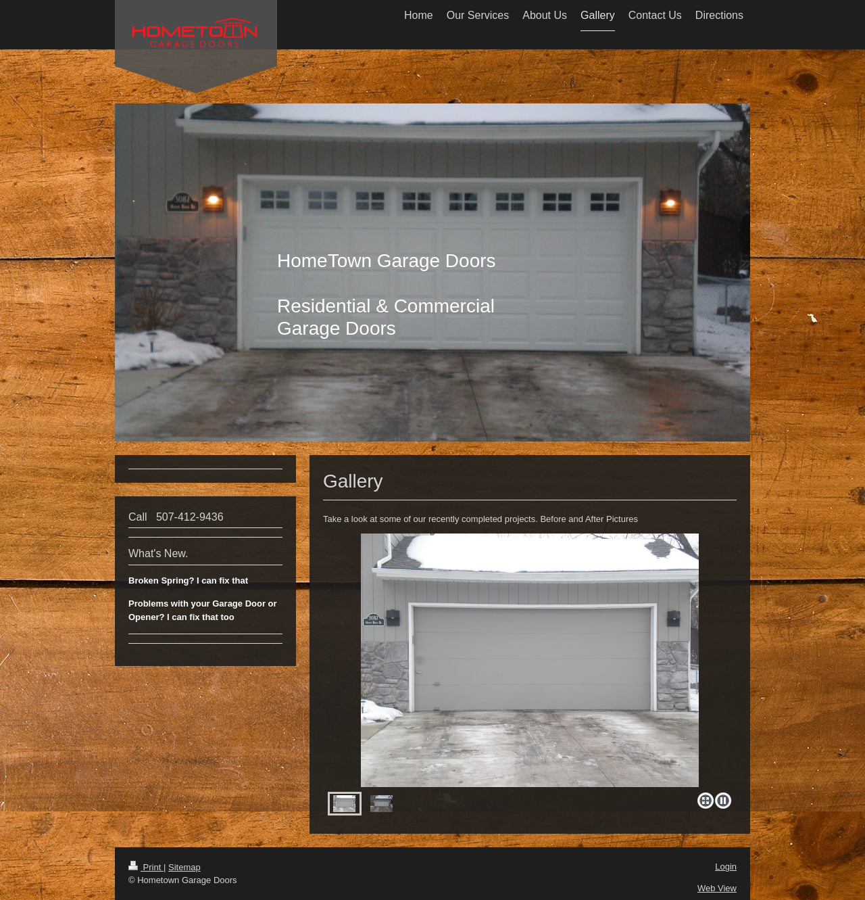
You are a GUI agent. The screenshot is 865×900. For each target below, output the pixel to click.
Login (726, 866)
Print (146, 867)
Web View (717, 888)
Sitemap (184, 867)
